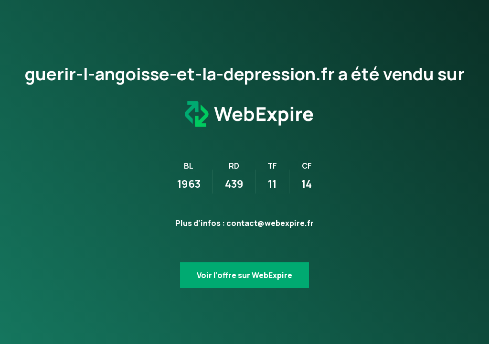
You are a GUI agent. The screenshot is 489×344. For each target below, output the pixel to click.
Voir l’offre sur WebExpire (244, 275)
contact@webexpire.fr (270, 223)
